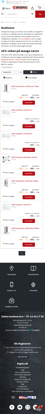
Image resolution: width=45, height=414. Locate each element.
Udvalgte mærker (23, 382)
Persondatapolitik (22, 389)
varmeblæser (26, 39)
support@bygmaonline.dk (22, 325)
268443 (14, 183)
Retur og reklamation (22, 372)
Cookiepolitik (22, 387)
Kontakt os (22, 328)
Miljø (22, 384)
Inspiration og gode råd (22, 379)
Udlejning (22, 377)
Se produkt (29, 103)
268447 (14, 112)
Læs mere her (22, 357)
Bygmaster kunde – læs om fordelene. (14, 60)
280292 (14, 89)
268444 (14, 231)
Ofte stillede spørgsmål (22, 375)
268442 (14, 159)
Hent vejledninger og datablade (22, 391)
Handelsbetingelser (22, 368)
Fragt (22, 370)
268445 (14, 136)
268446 (14, 207)
